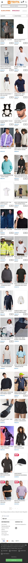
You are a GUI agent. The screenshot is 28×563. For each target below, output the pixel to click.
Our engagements (5, 534)
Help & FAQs (4, 533)
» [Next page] (17, 508)
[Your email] (12, 516)
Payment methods (5, 527)
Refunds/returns (4, 531)
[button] (21, 2)
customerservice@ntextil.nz (20, 524)
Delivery (3, 529)
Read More (20, 548)
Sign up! (4, 518)
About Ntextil (4, 524)
